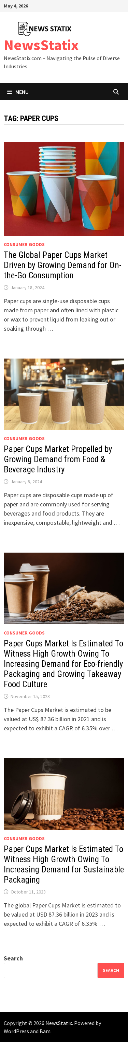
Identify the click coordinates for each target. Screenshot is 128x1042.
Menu (18, 91)
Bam (45, 1031)
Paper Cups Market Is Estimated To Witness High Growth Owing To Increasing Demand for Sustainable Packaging (64, 864)
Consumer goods (24, 244)
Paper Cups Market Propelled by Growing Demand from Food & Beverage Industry (58, 459)
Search (13, 958)
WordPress (16, 1031)
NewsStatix (41, 44)
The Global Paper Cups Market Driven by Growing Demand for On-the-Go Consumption (63, 265)
